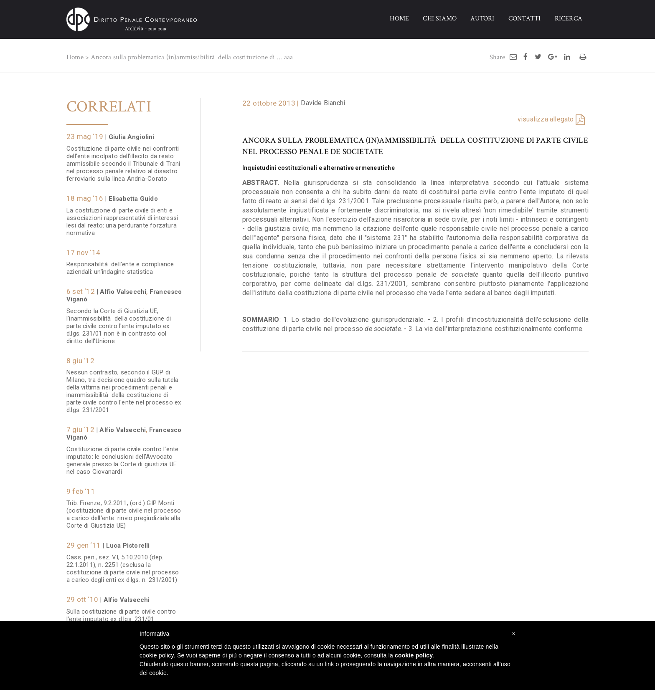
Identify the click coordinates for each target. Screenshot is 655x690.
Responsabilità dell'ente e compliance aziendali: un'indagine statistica (120, 263)
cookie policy (414, 655)
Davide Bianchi (323, 103)
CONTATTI (524, 18)
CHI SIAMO (440, 18)
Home (75, 57)
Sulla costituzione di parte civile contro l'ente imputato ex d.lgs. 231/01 (121, 611)
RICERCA (568, 18)
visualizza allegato (546, 119)
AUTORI (482, 18)
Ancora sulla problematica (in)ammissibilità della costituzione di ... (186, 57)
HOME (399, 18)
